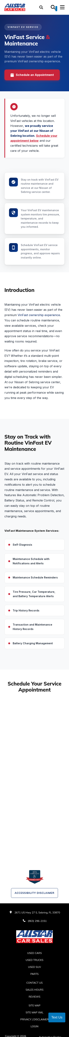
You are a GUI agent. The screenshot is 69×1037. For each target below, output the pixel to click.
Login (34, 1026)
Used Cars (34, 953)
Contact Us (34, 982)
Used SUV (34, 967)
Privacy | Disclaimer (34, 1019)
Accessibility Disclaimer (34, 893)
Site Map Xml (34, 1012)
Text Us (56, 1017)
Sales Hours (34, 989)
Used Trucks (34, 960)
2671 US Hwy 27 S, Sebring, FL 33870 (37, 912)
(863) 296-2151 (37, 921)
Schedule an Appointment (32, 75)
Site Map (34, 1005)
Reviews (34, 996)
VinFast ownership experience (39, 315)
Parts (34, 974)
